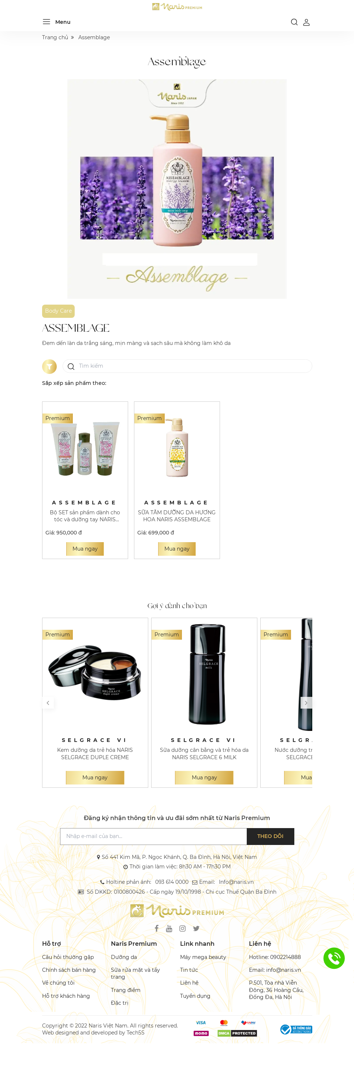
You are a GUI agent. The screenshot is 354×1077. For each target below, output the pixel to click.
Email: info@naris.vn (275, 970)
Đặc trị (119, 1003)
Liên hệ (189, 982)
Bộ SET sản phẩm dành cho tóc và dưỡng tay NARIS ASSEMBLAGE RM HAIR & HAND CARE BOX (85, 516)
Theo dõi (270, 836)
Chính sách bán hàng (69, 970)
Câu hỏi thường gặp (68, 957)
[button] (48, 703)
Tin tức (189, 970)
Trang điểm (126, 990)
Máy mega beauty (203, 957)
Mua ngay (85, 548)
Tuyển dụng (195, 996)
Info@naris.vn (236, 882)
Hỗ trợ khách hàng (66, 996)
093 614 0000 (172, 882)
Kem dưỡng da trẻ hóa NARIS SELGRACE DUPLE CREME (95, 753)
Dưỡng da (124, 957)
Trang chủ (55, 37)
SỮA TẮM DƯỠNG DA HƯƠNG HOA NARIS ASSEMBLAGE (177, 516)
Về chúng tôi (58, 982)
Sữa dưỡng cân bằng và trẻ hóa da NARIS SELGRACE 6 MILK (204, 753)
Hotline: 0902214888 (275, 957)
